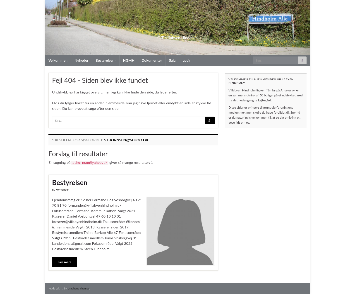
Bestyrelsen (106, 60)
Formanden (63, 189)
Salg (172, 60)
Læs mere (64, 262)
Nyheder (81, 60)
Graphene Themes (78, 288)
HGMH (128, 60)
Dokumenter (152, 60)
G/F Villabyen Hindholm (177, 36)
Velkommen (57, 60)
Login (187, 60)
